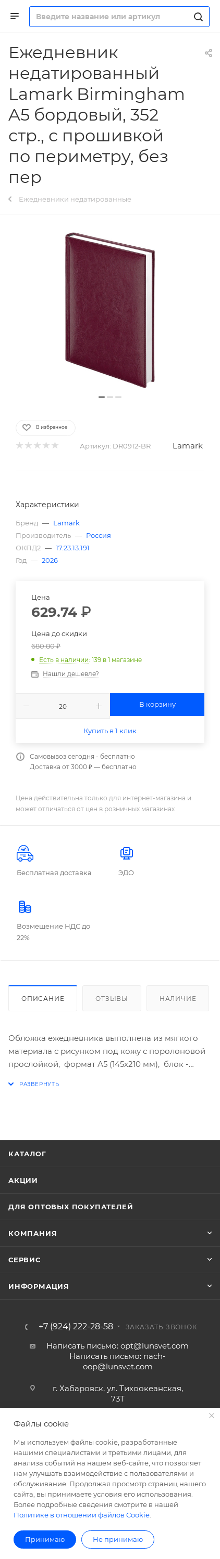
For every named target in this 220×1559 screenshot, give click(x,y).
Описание (42, 998)
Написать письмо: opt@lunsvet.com (117, 1346)
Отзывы (111, 998)
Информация (38, 1286)
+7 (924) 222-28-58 (76, 1327)
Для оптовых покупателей (70, 1207)
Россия (98, 535)
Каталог (27, 1154)
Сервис (24, 1260)
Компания (32, 1233)
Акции (23, 1180)
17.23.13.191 (73, 548)
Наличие (178, 998)
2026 (50, 560)
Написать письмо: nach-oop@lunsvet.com (117, 1361)
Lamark (188, 446)
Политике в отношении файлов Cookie (82, 1515)
